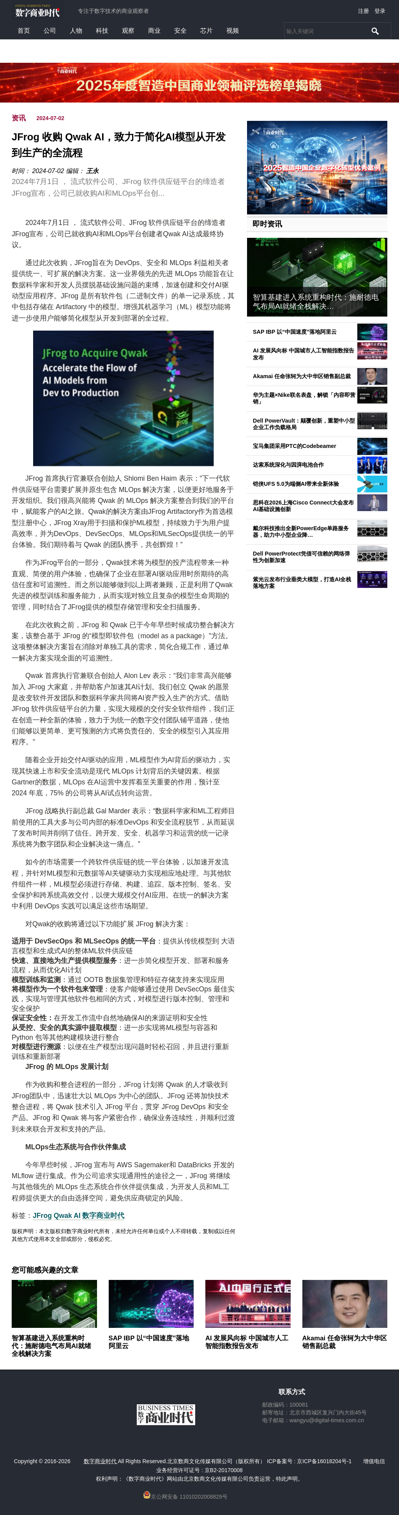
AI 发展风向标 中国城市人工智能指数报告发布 (246, 1342)
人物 (76, 30)
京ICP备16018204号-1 (324, 1461)
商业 (154, 30)
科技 (102, 30)
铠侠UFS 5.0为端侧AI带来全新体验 (296, 484)
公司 (50, 30)
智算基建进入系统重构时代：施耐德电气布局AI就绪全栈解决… (316, 301)
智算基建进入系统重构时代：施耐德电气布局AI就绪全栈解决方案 (51, 1345)
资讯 (19, 118)
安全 (180, 30)
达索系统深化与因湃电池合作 (288, 465)
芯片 (206, 30)
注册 (363, 11)
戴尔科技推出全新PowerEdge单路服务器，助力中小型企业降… (301, 531)
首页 (24, 30)
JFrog (42, 1215)
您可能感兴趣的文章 (45, 1270)
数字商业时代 (103, 1215)
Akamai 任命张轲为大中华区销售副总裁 (302, 376)
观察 (128, 30)
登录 (379, 11)
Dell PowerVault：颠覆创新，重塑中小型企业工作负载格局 (304, 424)
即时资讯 (267, 224)
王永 (92, 171)
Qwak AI (67, 1215)
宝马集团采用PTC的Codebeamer (294, 446)
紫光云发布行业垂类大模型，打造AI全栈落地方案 (302, 582)
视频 (232, 30)
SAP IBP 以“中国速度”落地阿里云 (295, 332)
